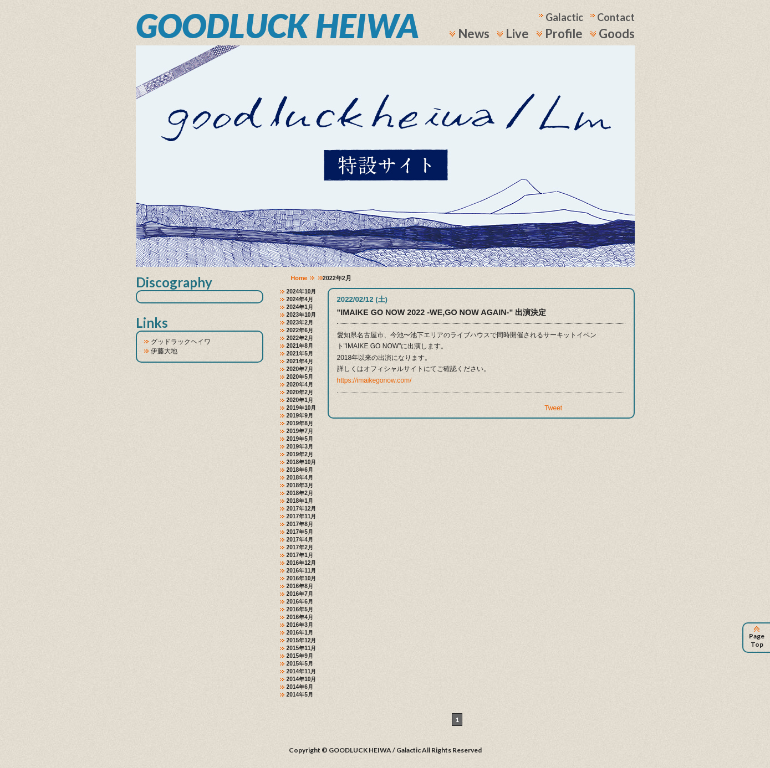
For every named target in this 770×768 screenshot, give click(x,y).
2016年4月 (300, 617)
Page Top (756, 637)
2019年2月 (300, 454)
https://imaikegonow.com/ (374, 380)
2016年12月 (302, 563)
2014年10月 (302, 679)
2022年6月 (300, 330)
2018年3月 (300, 485)
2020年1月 (300, 400)
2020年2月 (300, 392)
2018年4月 (300, 478)
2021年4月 (300, 361)
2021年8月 (300, 346)
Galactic (564, 17)
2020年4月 (300, 385)
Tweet (553, 408)
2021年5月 (300, 354)
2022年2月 (300, 338)
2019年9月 (300, 416)
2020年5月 (300, 377)
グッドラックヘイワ (181, 342)
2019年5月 (300, 439)
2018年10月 (302, 462)
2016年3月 (300, 625)
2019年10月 (302, 408)
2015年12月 (302, 640)
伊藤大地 (164, 351)
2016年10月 (302, 578)
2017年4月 (300, 540)
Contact (616, 17)
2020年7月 (300, 369)
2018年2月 (300, 493)
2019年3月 (300, 447)
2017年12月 (302, 509)
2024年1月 (300, 307)
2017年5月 (300, 532)
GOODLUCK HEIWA (277, 25)
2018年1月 (300, 501)
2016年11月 (302, 571)
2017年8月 (300, 524)
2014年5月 (300, 695)
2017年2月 (300, 547)
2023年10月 (302, 315)
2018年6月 (300, 470)
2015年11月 (302, 648)
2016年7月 (300, 594)
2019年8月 (300, 423)
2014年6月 (300, 687)
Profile (564, 33)
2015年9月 (300, 656)
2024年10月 (302, 291)
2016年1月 (300, 633)
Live (517, 33)
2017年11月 (302, 516)
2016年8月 (300, 586)
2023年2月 (300, 322)
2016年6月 (300, 602)
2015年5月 (300, 664)
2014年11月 (302, 671)
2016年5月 (300, 609)
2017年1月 (300, 555)
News (473, 33)
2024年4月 (300, 299)
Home (299, 278)
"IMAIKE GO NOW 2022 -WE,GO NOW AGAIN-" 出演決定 (442, 312)
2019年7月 (300, 431)
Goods (617, 33)
